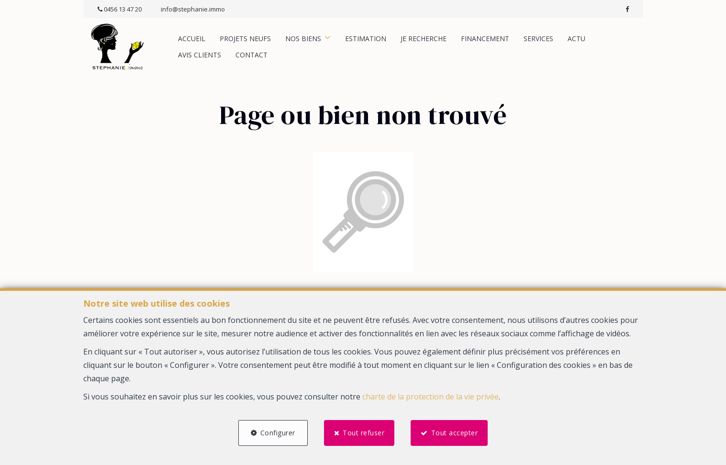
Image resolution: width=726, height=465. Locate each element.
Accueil (191, 38)
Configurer (277, 432)
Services (538, 38)
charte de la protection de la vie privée (430, 396)
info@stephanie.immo (193, 9)
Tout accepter (454, 432)
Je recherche (424, 38)
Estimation (365, 38)
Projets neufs (245, 38)
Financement (485, 38)
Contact (251, 54)
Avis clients (199, 54)
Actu (576, 38)
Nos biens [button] (303, 38)
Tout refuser (363, 432)
